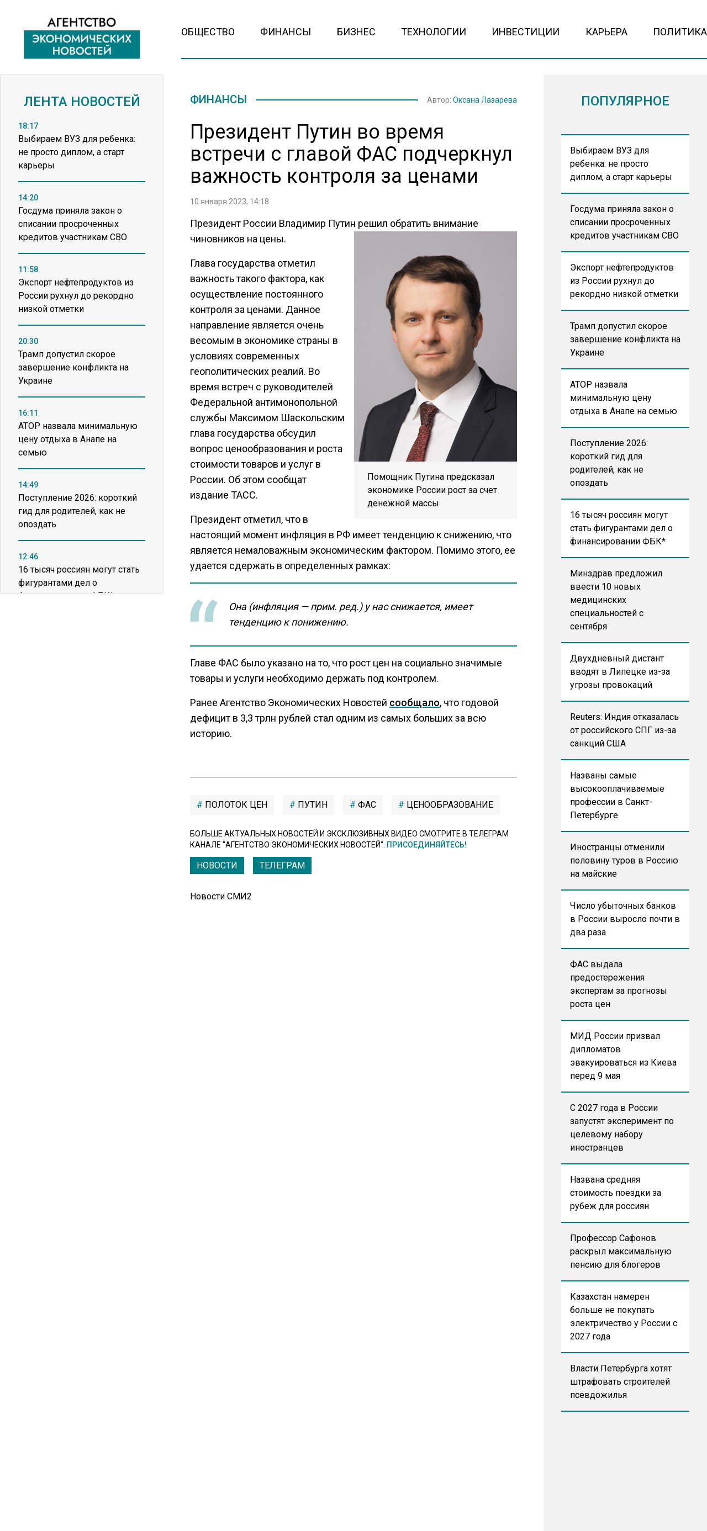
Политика (680, 32)
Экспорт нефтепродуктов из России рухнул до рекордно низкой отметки (624, 280)
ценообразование (448, 807)
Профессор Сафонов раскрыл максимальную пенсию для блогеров (621, 1251)
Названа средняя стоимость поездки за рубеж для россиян (615, 1192)
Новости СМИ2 (221, 898)
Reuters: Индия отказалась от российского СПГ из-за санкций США (624, 730)
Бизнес (356, 32)
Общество (208, 32)
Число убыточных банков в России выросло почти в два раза (625, 918)
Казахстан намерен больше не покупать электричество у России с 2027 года (623, 1316)
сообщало (414, 705)
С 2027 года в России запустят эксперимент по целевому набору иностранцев (622, 1128)
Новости (217, 867)
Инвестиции (526, 32)
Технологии (433, 32)
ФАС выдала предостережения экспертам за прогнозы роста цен (618, 984)
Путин (312, 807)
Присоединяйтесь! (427, 847)
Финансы (285, 32)
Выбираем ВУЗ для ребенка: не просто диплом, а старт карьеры (621, 163)
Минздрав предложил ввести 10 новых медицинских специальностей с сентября (616, 600)
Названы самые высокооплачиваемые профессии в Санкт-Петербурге (617, 795)
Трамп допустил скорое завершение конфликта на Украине (625, 339)
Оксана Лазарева (485, 101)
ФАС (366, 807)
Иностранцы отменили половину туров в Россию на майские (624, 860)
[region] (81, 360)
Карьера (606, 32)
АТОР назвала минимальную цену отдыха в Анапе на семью (623, 397)
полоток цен (235, 807)
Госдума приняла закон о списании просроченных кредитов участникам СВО (624, 222)
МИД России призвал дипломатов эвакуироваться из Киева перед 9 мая (623, 1056)
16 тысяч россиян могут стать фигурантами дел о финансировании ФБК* (621, 528)
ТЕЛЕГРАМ (282, 867)
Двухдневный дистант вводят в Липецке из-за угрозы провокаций (620, 671)
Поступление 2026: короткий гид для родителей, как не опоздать (609, 463)
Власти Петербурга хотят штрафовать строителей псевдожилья (621, 1381)
